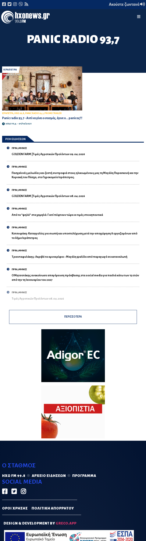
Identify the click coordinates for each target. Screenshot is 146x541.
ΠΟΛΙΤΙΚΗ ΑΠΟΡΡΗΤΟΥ (53, 511)
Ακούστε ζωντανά (127, 4)
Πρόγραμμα (84, 478)
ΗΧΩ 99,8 (19, 114)
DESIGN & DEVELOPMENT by (40, 526)
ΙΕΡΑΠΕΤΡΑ (10, 70)
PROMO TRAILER (53, 114)
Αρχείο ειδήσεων (49, 478)
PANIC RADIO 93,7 (34, 114)
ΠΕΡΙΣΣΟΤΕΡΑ (73, 318)
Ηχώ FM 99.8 (13, 478)
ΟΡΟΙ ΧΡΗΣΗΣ (15, 511)
